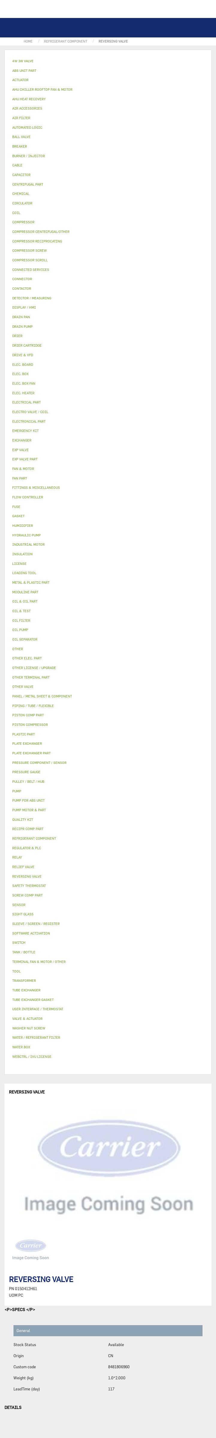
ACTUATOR (20, 80)
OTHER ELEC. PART (27, 658)
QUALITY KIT (22, 819)
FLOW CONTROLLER (27, 497)
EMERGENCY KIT (25, 431)
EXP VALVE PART (24, 459)
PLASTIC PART (23, 734)
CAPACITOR (21, 175)
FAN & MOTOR (23, 469)
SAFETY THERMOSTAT (29, 886)
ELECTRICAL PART (26, 402)
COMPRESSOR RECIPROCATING (37, 241)
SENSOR (18, 905)
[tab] (108, 61)
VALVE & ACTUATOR (27, 1018)
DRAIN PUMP (22, 326)
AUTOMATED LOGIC (27, 127)
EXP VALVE (20, 450)
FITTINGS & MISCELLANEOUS (36, 487)
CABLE (17, 165)
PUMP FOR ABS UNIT (28, 800)
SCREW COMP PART (27, 895)
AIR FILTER (21, 118)
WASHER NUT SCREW (28, 1028)
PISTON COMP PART (28, 715)
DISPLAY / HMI (24, 307)
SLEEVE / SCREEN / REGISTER (36, 924)
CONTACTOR (21, 288)
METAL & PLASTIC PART (30, 582)
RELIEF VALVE (23, 867)
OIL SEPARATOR (24, 639)
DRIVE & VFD (22, 355)
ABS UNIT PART (24, 70)
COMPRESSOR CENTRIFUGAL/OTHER (41, 231)
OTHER (17, 649)
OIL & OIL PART (24, 601)
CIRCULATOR (22, 203)
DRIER (17, 336)
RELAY (17, 857)
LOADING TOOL (24, 573)
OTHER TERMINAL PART (30, 677)
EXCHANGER (21, 440)
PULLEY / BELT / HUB (28, 781)
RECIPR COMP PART (27, 829)
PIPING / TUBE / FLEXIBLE (33, 706)
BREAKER (19, 146)
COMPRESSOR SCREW (29, 250)
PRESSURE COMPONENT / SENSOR (39, 762)
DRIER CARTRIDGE (27, 345)
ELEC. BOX (20, 374)
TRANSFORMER (24, 980)
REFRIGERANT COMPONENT (34, 838)
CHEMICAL (20, 193)
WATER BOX (21, 1047)
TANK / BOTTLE (23, 952)
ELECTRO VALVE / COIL (30, 412)
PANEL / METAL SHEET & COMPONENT (42, 696)
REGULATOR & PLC (26, 848)
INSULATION (22, 554)
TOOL (16, 971)
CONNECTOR (22, 279)
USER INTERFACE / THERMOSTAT (37, 1009)
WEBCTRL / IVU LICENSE (32, 1056)
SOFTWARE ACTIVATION (31, 933)
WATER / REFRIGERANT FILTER (36, 1037)
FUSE (16, 507)
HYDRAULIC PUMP (26, 535)
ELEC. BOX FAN (23, 383)
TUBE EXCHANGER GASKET (33, 1000)
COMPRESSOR (23, 222)
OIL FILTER (21, 620)
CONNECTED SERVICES (30, 269)
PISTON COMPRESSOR (30, 724)
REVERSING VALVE (27, 876)
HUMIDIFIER (22, 525)
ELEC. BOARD (22, 364)
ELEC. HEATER (23, 393)
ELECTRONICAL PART (29, 421)
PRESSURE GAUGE (26, 772)
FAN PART (19, 478)
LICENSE (19, 563)
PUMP (16, 791)
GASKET (18, 516)
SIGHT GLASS (23, 914)
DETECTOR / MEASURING (31, 298)
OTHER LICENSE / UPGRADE (34, 668)
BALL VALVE (21, 137)
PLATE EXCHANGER (27, 743)
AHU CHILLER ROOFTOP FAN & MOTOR (42, 89)
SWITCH (18, 942)
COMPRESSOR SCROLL (30, 260)
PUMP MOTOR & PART (29, 810)
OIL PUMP (20, 630)
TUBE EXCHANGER (26, 990)
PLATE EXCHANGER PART (31, 753)
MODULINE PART (25, 592)
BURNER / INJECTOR (28, 156)
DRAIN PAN (21, 317)
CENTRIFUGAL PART (27, 184)
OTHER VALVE (23, 686)
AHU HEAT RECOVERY (29, 99)
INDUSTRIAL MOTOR (28, 544)
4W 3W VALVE (23, 61)
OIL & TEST (21, 611)
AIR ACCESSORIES (27, 108)
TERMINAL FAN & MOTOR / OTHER (39, 962)
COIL (16, 213)
